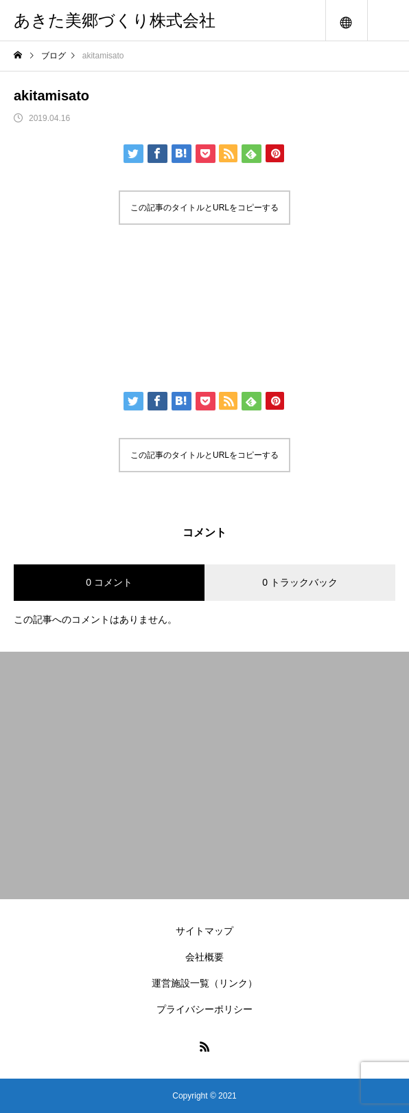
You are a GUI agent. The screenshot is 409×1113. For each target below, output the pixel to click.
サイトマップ (204, 930)
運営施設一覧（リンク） (204, 983)
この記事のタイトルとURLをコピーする (204, 207)
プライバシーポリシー (204, 1009)
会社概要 (204, 956)
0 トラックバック (300, 582)
